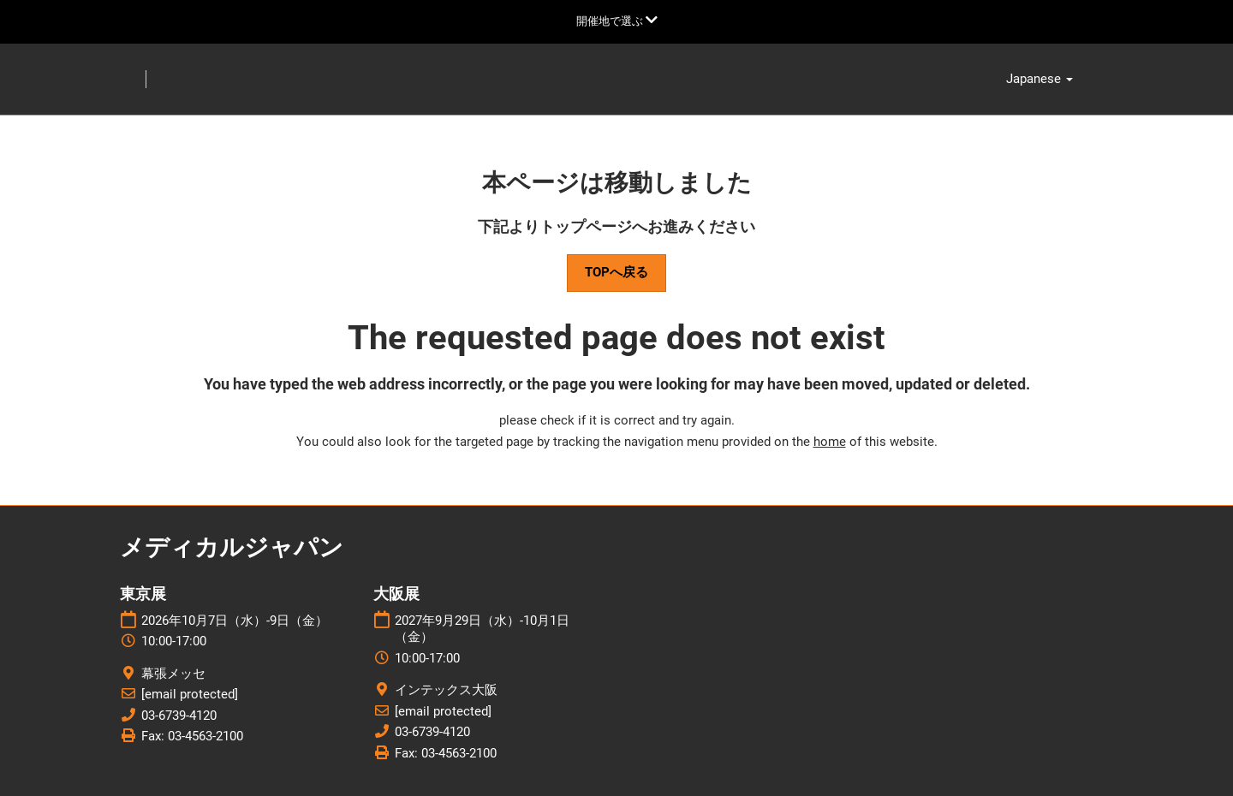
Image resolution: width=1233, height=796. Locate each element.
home (829, 441)
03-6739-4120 (179, 715)
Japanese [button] (1039, 79)
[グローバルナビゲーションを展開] (617, 21)
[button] (616, 273)
